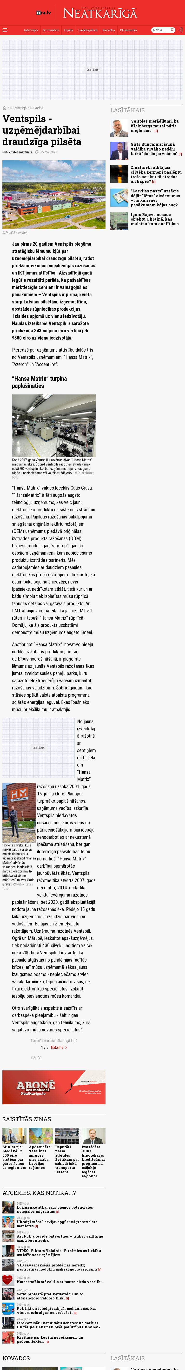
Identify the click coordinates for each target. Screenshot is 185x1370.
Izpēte (68, 30)
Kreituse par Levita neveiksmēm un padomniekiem (50, 1339)
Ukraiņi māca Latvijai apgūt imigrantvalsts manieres (57, 1223)
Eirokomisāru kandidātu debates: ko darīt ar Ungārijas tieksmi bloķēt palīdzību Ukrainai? (58, 1325)
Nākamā (57, 1047)
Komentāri (51, 30)
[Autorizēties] (180, 30)
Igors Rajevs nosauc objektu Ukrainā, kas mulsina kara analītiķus (155, 219)
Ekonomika (128, 30)
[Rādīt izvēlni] (5, 30)
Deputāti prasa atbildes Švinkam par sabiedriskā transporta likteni (67, 1159)
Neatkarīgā (18, 108)
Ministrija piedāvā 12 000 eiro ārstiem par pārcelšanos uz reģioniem (14, 1157)
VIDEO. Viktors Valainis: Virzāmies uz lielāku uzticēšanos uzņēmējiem (59, 1252)
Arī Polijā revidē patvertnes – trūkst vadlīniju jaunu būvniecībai (60, 1238)
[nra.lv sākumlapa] (43, 13)
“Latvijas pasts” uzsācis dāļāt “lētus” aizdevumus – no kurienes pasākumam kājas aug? (155, 197)
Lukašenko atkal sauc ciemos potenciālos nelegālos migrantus (55, 1209)
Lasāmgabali (87, 30)
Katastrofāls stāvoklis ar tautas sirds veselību (60, 1281)
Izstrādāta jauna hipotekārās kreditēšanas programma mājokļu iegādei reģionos (94, 1161)
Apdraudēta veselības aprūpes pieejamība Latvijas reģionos (39, 1157)
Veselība (108, 30)
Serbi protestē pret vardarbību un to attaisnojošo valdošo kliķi (50, 1296)
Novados (36, 108)
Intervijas (31, 30)
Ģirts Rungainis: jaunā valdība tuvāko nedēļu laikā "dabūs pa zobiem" (154, 149)
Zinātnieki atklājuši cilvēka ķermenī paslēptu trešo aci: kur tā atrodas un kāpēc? (156, 174)
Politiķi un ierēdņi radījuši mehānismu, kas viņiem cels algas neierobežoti (57, 1310)
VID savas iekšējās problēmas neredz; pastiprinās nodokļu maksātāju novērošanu (57, 1267)
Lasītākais (127, 110)
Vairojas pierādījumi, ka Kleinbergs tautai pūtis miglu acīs (155, 125)
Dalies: (36, 1058)
